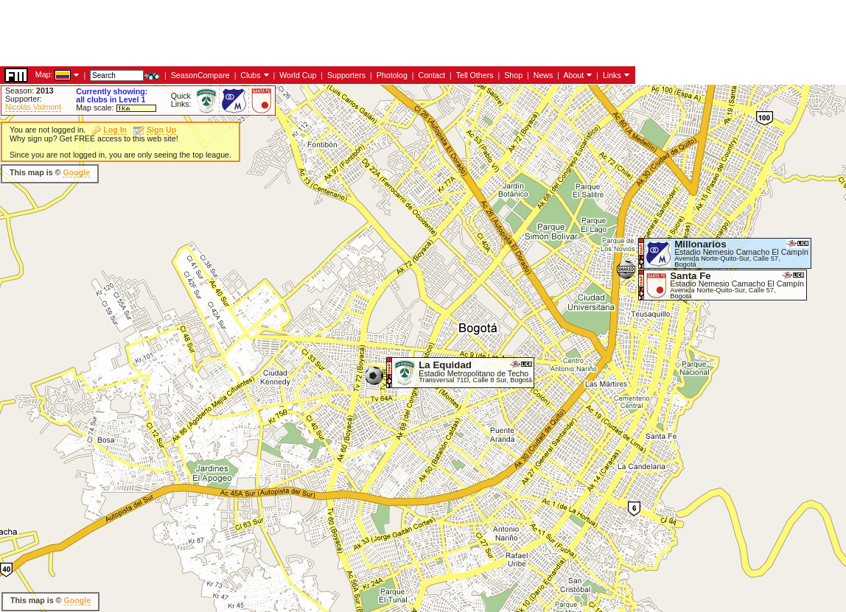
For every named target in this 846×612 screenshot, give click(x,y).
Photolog (392, 75)
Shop (513, 75)
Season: (29, 90)
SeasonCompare (200, 75)
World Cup (297, 75)
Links (612, 75)
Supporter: (23, 98)
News (543, 75)
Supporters (346, 75)
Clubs (250, 75)
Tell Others (475, 75)
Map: (44, 74)
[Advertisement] (268, 33)
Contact (431, 75)
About (573, 75)
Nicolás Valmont (33, 106)
